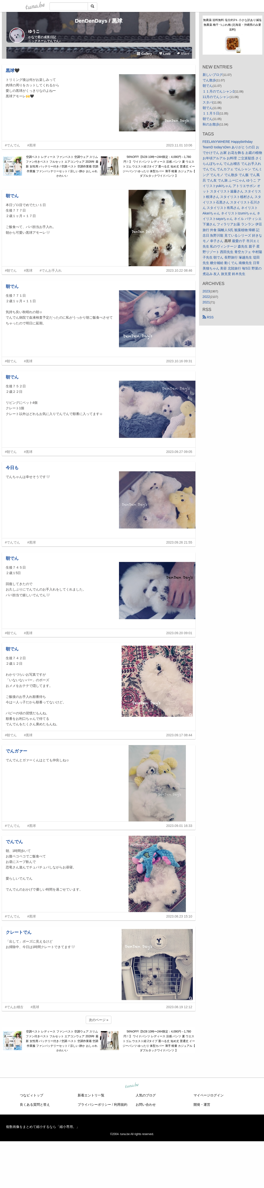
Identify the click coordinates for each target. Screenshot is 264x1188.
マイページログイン (209, 1095)
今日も (12, 467)
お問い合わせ (146, 1104)
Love (164, 54)
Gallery (144, 54)
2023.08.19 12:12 (179, 1007)
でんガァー (16, 751)
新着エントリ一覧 (91, 1095)
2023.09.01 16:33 (179, 826)
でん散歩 (209, 80)
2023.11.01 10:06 (179, 145)
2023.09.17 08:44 (179, 735)
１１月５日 (211, 113)
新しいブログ (213, 75)
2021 (206, 302)
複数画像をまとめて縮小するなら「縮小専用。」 (43, 1127)
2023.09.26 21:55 (179, 542)
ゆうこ (34, 31)
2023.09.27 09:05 (179, 452)
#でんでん (12, 145)
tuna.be (131, 1085)
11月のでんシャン (216, 97)
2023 (206, 291)
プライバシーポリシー (94, 1104)
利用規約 (120, 1104)
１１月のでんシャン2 (219, 91)
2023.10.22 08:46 (179, 270)
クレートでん (19, 932)
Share (183, 53)
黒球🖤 (13, 70)
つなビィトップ (31, 1095)
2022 (206, 297)
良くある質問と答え (35, 1104)
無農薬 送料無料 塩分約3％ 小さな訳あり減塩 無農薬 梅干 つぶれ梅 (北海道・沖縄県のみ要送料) (232, 24)
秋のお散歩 (211, 124)
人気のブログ (146, 1095)
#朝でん (11, 270)
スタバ (208, 102)
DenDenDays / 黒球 (98, 21)
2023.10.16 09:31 (179, 361)
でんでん (14, 841)
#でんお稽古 (14, 1007)
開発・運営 (202, 1104)
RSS (208, 317)
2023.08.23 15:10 (179, 916)
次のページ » (98, 1020)
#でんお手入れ (51, 270)
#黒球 (31, 145)
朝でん (12, 195)
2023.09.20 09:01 (179, 633)
